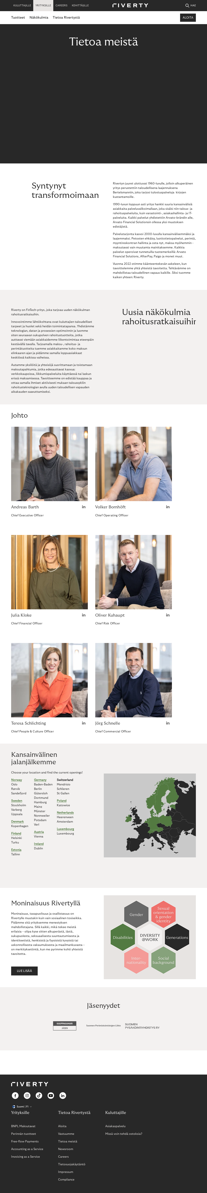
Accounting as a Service (27, 1149)
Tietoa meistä (67, 1141)
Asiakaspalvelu (115, 1126)
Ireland (39, 844)
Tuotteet (18, 17)
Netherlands (65, 812)
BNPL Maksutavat (23, 1126)
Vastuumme (66, 1133)
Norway (16, 780)
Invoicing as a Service (25, 1156)
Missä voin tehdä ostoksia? (123, 1133)
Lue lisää (24, 970)
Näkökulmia (39, 17)
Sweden (16, 800)
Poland (61, 800)
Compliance (66, 1179)
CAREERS (61, 5)
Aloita (188, 17)
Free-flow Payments (25, 1141)
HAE (190, 6)
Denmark (17, 821)
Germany (40, 780)
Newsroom (65, 1149)
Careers (63, 1156)
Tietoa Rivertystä (66, 17)
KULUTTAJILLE (22, 5)
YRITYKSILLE (43, 5)
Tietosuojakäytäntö (71, 1164)
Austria (39, 832)
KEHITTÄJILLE (80, 5)
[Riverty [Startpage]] (129, 6)
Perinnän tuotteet (23, 1133)
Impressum (65, 1172)
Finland (16, 833)
